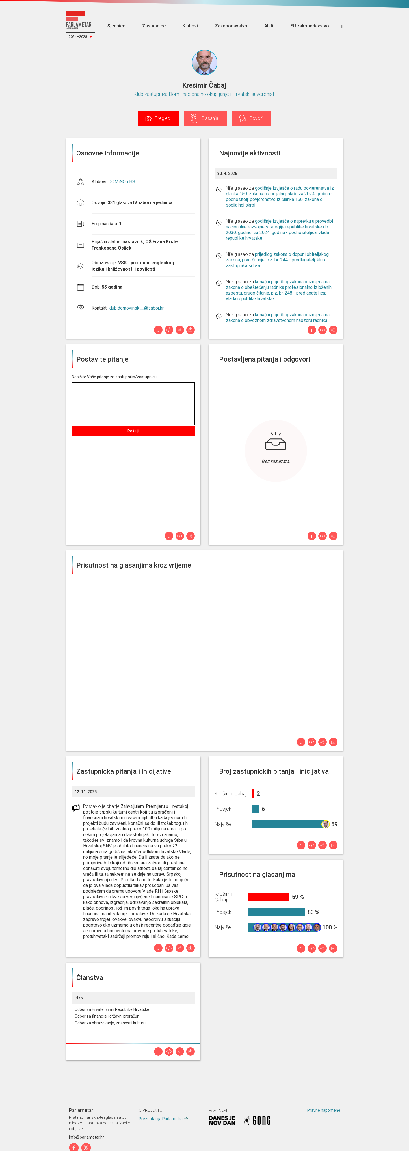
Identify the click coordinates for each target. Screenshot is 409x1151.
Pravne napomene (323, 1110)
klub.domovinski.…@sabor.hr (136, 308)
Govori (256, 118)
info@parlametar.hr (86, 1137)
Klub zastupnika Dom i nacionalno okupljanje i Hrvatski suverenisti (204, 94)
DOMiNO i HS (121, 181)
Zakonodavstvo (231, 26)
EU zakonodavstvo (309, 26)
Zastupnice (154, 26)
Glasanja (209, 118)
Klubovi (190, 26)
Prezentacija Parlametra (161, 1119)
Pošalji (133, 431)
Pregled (162, 118)
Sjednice (116, 26)
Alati (268, 26)
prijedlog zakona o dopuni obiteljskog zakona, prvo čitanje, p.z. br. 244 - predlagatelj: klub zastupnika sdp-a (277, 260)
